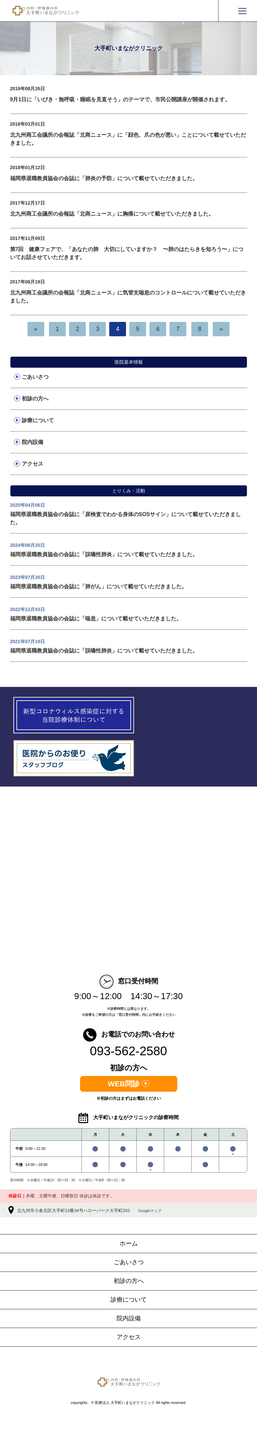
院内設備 (32, 442)
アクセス (32, 464)
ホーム (129, 1243)
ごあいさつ (35, 377)
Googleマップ (149, 1211)
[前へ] (35, 329)
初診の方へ (35, 398)
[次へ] (221, 329)
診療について (38, 420)
